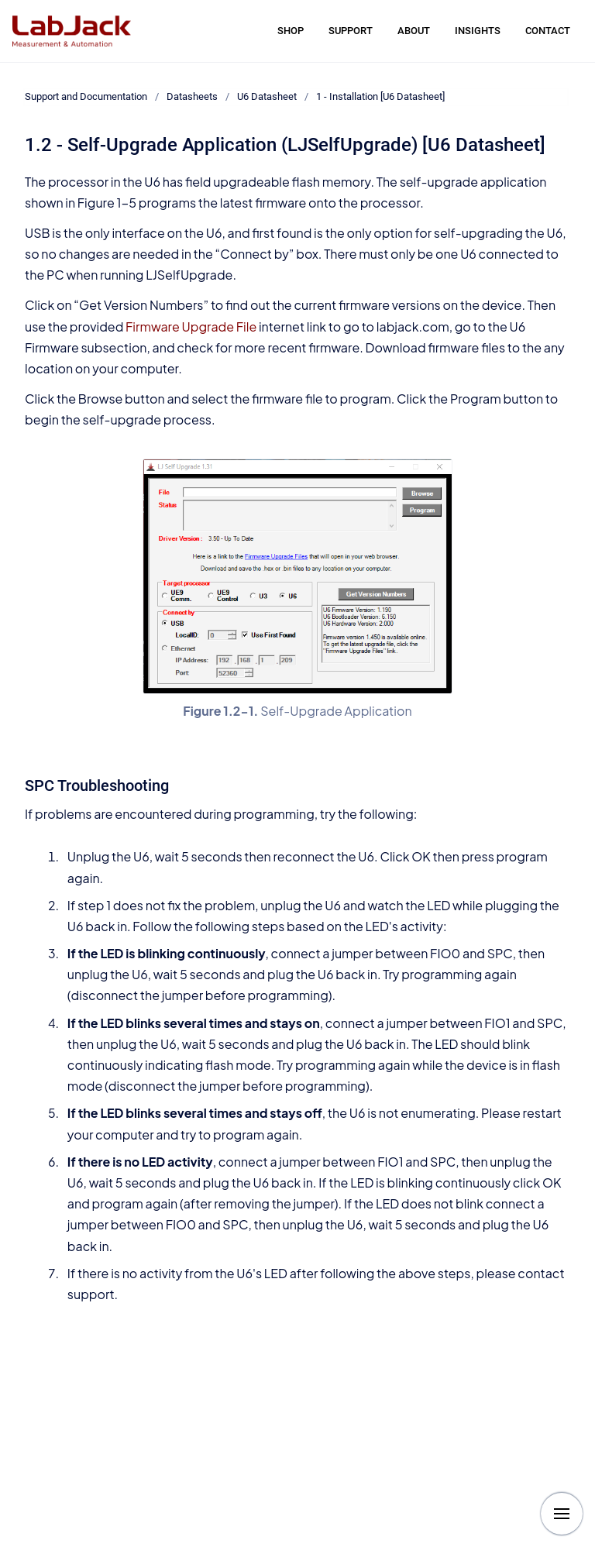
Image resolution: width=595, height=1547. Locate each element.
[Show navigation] (562, 1514)
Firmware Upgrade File (191, 326)
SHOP (290, 30)
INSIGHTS (477, 30)
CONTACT (547, 30)
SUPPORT (350, 30)
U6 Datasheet (267, 96)
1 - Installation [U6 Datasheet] (380, 96)
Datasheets (192, 96)
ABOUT (413, 30)
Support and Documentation (86, 96)
